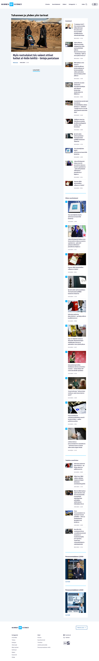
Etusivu (47, 4)
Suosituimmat (56, 4)
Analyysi (14, 642)
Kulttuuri (14, 650)
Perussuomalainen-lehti (44, 647)
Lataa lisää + (36, 70)
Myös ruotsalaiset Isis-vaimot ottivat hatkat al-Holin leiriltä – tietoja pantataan (36, 57)
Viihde (13, 657)
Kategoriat (73, 4)
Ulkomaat (15, 62)
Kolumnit (14, 655)
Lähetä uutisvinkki (42, 645)
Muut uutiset (15, 647)
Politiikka (14, 637)
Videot (64, 4)
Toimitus (40, 642)
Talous (13, 640)
